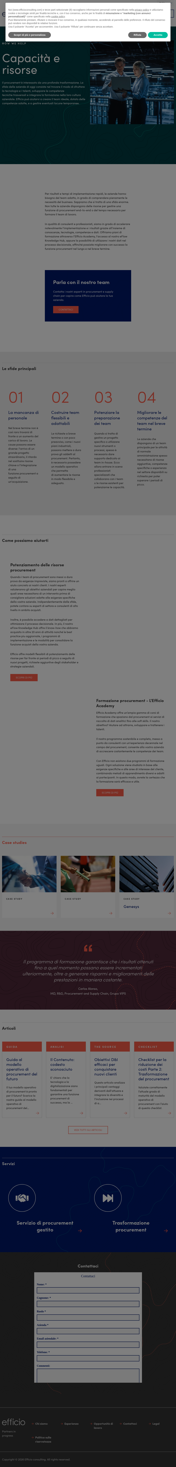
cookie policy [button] (58, 16)
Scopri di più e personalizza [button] (29, 35)
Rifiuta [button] (137, 35)
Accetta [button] (157, 35)
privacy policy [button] (142, 9)
